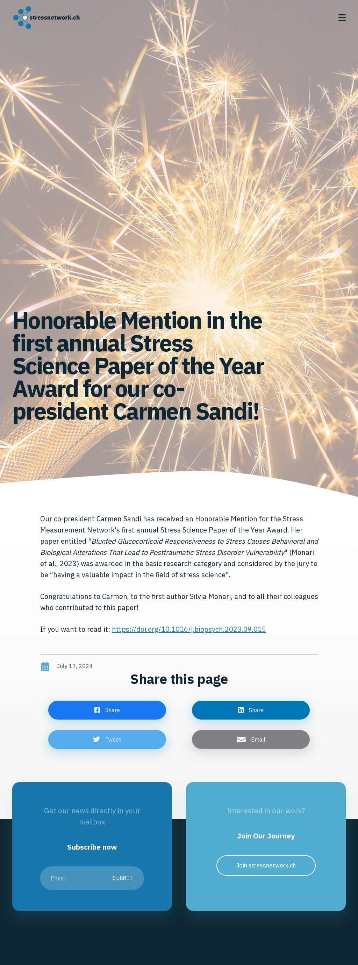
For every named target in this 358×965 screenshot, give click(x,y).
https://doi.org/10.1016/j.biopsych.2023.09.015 (189, 629)
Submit (123, 877)
